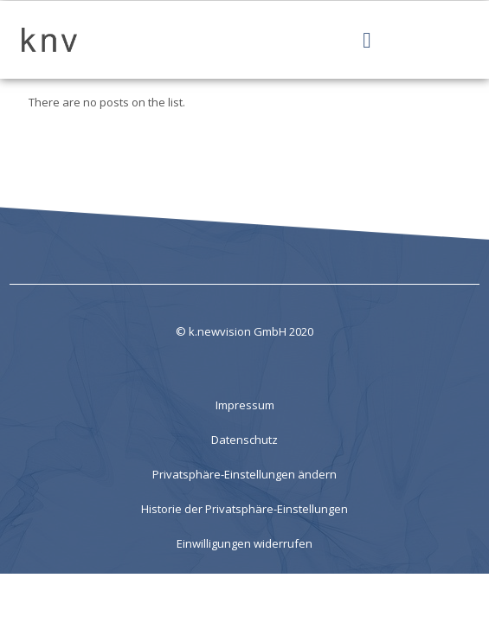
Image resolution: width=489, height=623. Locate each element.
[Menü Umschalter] (366, 40)
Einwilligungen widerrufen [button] (244, 543)
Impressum (245, 405)
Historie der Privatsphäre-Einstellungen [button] (244, 509)
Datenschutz (244, 439)
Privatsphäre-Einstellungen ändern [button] (244, 474)
